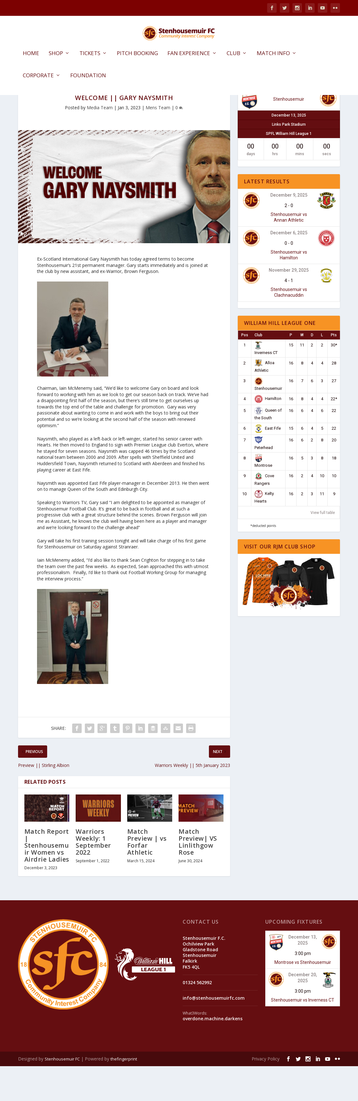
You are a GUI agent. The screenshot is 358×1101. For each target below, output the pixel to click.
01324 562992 (197, 1017)
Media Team (100, 142)
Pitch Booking (137, 54)
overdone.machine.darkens (212, 1053)
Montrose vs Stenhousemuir (302, 997)
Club (233, 54)
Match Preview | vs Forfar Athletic (147, 876)
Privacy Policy (265, 1094)
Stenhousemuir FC (62, 1094)
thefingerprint (123, 1094)
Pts (334, 370)
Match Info (273, 54)
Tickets (89, 54)
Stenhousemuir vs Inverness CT (302, 1034)
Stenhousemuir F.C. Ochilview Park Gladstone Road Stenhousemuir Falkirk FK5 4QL (204, 987)
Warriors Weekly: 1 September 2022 (93, 876)
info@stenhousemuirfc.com (214, 1033)
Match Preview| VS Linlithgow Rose (198, 876)
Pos (244, 370)
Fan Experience (188, 54)
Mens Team (158, 142)
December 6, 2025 (288, 267)
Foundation (88, 76)
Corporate (38, 76)
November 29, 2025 (289, 304)
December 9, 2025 (288, 229)
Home (31, 54)
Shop (56, 54)
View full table (323, 547)
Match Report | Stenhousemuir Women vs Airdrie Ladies (46, 880)
